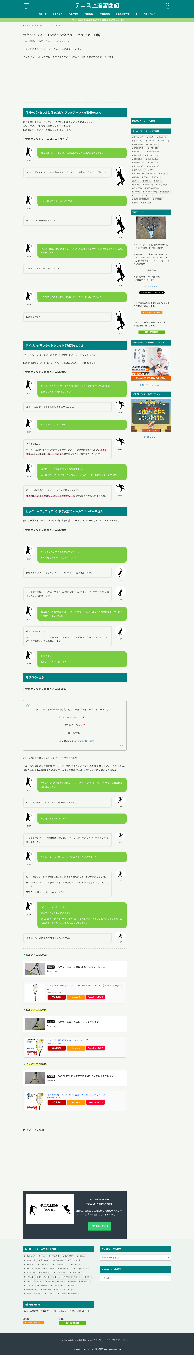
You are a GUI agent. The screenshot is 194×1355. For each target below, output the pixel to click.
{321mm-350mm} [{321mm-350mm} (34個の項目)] (150, 192)
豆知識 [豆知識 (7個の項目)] (135, 203)
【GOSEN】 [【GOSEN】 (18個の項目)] (137, 170)
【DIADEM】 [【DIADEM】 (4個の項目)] (138, 159)
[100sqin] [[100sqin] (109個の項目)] (136, 181)
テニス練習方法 (123, 14)
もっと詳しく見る (152, 286)
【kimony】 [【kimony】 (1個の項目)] (137, 155)
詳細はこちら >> (151, 437)
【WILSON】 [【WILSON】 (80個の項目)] (138, 141)
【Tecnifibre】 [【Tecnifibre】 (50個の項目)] (138, 144)
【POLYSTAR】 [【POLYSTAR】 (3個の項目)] (139, 148)
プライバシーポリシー (121, 1340)
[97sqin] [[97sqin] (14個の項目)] (136, 177)
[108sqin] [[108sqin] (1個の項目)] (136, 185)
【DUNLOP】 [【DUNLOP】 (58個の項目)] (165, 141)
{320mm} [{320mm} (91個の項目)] (136, 192)
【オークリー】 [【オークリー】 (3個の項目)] (139, 174)
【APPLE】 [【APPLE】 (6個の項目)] (159, 199)
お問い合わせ (149, 14)
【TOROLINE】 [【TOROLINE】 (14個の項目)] (154, 166)
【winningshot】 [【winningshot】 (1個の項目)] (153, 159)
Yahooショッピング (95, 997)
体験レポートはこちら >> (151, 385)
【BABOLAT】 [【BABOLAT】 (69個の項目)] (138, 137)
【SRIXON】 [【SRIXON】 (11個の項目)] (152, 144)
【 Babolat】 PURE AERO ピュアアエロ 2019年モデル (75, 1094)
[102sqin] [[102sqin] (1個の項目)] (148, 181)
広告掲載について (85, 1340)
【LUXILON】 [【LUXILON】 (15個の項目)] (155, 163)
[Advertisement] (45, 82)
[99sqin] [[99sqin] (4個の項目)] (157, 177)
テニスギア (57, 14)
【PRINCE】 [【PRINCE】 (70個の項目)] (154, 148)
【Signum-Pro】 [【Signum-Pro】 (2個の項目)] (139, 163)
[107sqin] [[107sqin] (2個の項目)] (159, 181)
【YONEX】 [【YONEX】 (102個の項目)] (162, 137)
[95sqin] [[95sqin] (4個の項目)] (164, 174)
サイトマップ (102, 1340)
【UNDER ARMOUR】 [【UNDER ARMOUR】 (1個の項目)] (141, 199)
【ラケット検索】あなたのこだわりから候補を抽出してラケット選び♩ (97, 20)
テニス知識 (105, 14)
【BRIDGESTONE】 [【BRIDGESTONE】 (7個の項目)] (153, 155)
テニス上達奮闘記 (97, 5)
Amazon (75, 997)
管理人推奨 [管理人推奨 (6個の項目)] (147, 203)
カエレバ (57, 992)
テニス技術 (73, 14)
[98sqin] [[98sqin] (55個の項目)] (146, 177)
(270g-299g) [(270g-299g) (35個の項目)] (149, 185)
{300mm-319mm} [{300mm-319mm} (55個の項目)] (153, 188)
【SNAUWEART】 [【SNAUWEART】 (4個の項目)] (155, 152)
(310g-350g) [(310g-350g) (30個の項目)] (137, 188)
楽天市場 (55, 997)
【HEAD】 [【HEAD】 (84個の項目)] (151, 141)
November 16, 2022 (84, 741)
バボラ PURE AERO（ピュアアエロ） (66, 1040)
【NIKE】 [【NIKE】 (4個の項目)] (152, 174)
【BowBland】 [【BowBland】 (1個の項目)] (138, 166)
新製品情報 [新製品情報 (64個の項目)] (165, 192)
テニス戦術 (89, 14)
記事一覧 (43, 14)
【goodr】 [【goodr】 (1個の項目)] (151, 195)
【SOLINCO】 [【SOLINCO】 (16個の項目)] (138, 152)
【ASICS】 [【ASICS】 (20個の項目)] (151, 170)
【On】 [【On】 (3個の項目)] (151, 137)
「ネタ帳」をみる (100, 1226)
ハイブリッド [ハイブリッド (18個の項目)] (138, 195)
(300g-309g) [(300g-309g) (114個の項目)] (162, 185)
